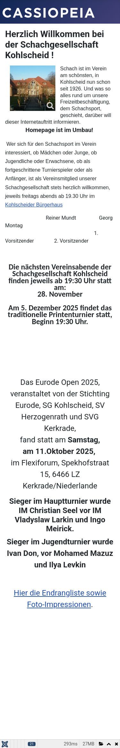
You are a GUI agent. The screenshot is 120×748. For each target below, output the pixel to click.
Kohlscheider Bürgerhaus (34, 204)
